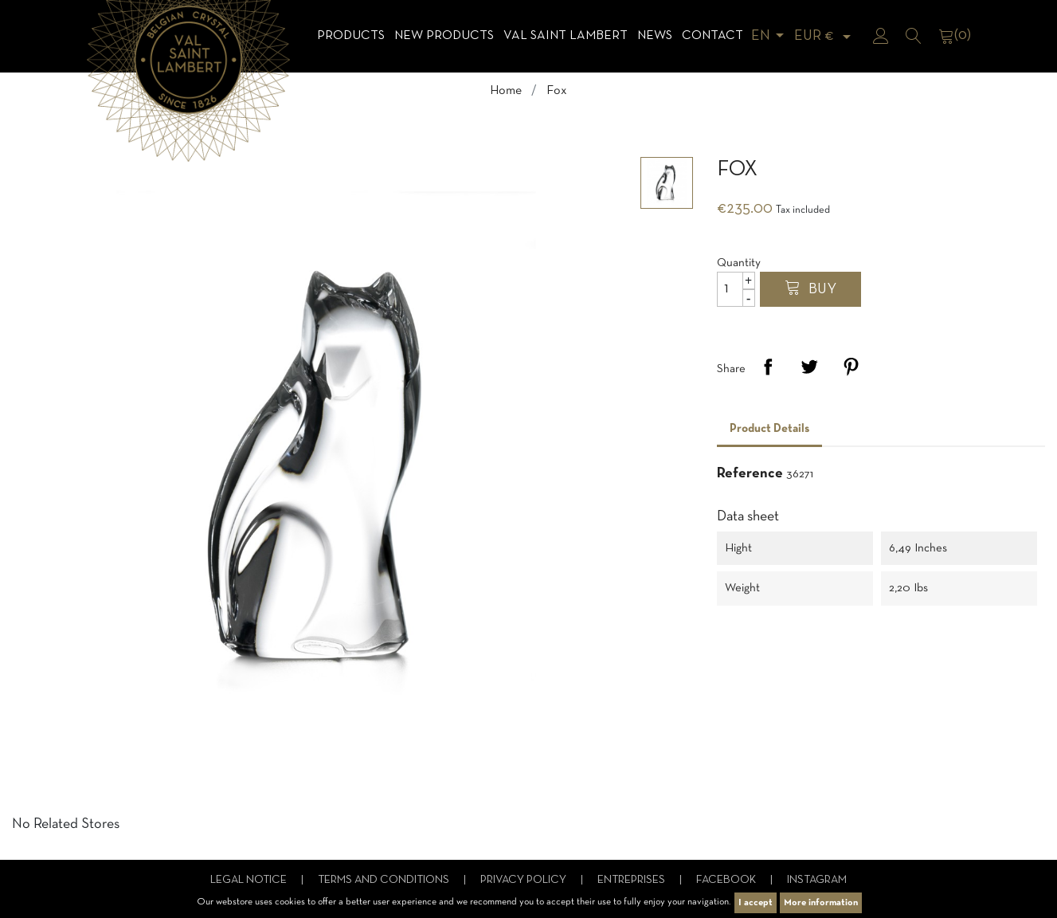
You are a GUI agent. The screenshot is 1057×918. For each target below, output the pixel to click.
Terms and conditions (385, 880)
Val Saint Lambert (565, 35)
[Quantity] (736, 289)
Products (351, 35)
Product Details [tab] (769, 428)
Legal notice (249, 880)
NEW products (444, 35)
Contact (712, 35)
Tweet (809, 366)
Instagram (817, 880)
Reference (750, 474)
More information (821, 903)
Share (768, 366)
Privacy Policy (524, 880)
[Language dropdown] (770, 36)
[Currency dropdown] (825, 36)
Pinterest (851, 366)
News (654, 35)
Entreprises (632, 880)
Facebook (727, 880)
